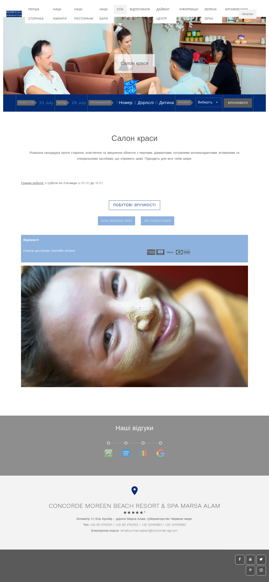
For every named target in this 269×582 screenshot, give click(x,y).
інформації (188, 9)
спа (120, 9)
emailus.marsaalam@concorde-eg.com (149, 531)
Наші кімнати (60, 14)
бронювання (236, 9)
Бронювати (238, 103)
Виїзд (62, 102)
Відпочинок (140, 9)
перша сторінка (36, 14)
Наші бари (104, 14)
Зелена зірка (210, 14)
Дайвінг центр (163, 14)
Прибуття (26, 102)
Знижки (184, 102)
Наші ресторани (83, 14)
